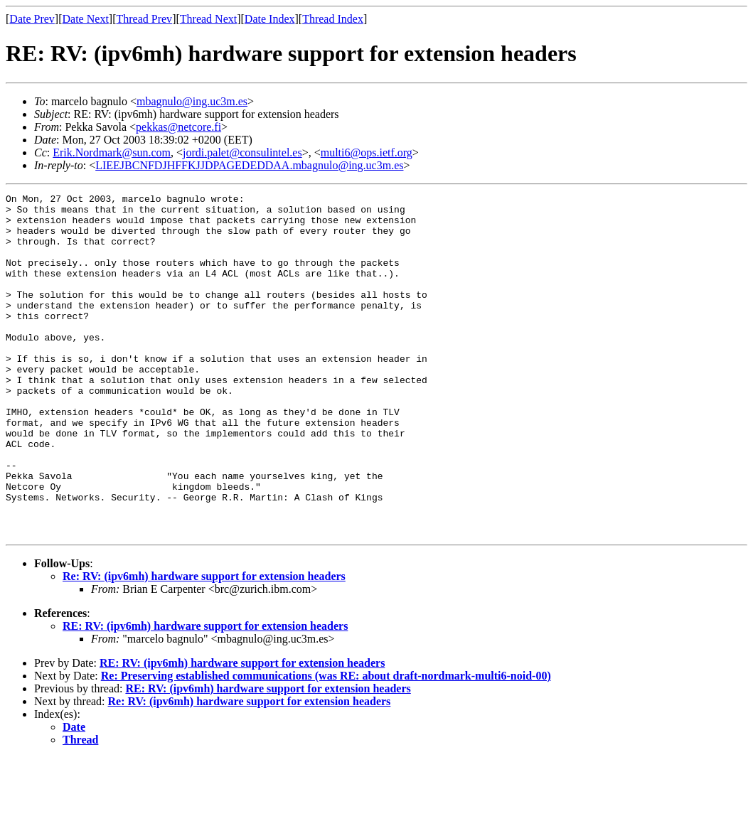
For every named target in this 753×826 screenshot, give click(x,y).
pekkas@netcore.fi (178, 127)
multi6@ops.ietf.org (366, 152)
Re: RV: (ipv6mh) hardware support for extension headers (204, 644)
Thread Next (208, 19)
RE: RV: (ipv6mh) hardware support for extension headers (205, 694)
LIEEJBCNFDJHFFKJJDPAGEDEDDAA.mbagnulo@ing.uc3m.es (249, 165)
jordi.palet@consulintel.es (242, 152)
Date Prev (32, 19)
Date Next (86, 19)
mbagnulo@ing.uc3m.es (192, 101)
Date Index (270, 19)
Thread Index (332, 19)
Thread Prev (144, 19)
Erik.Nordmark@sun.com (112, 152)
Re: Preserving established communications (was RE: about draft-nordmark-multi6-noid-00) (326, 744)
